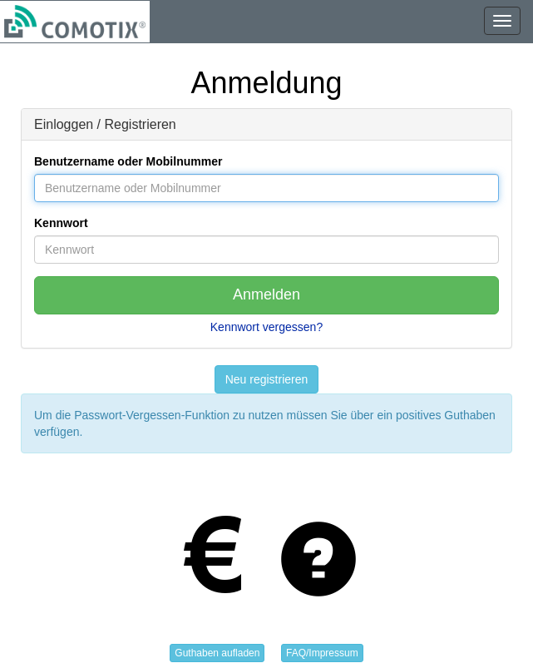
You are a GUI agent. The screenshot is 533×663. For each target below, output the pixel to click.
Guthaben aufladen (217, 653)
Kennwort (61, 223)
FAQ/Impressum (322, 653)
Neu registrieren (266, 379)
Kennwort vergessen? (266, 327)
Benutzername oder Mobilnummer (128, 161)
